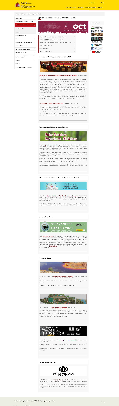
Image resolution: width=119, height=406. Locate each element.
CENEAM (23, 14)
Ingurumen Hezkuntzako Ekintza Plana (24, 21)
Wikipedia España (58, 380)
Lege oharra (51, 401)
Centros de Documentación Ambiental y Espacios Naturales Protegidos (58, 75)
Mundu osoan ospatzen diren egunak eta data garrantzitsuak (25, 56)
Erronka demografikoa (90, 7)
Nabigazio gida (42, 401)
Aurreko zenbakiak (20, 28)
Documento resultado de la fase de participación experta (62, 196)
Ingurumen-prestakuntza (21, 35)
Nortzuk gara (19, 18)
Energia (74, 7)
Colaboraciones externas (46, 51)
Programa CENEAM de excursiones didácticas (51, 39)
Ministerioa (68, 7)
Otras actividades (44, 48)
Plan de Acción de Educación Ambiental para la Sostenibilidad (55, 42)
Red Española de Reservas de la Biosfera (70, 340)
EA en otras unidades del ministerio (23, 67)
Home (17, 14)
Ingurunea (80, 7)
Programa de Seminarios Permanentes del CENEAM (53, 37)
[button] (83, 7)
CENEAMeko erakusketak (21, 52)
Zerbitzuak (99, 7)
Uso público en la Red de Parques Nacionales (51, 103)
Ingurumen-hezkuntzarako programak (24, 42)
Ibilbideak (18, 60)
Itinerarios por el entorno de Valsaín (49, 145)
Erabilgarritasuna (25, 401)
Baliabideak (18, 39)
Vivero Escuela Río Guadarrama (59, 307)
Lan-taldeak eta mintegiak (21, 45)
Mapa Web (34, 401)
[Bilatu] (101, 3)
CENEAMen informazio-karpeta (34, 14)
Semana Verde (53, 245)
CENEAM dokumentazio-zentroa (23, 49)
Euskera (92, 2)
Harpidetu (18, 32)
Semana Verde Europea (46, 45)
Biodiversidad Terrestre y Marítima (63, 276)
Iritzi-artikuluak (19, 64)
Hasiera (16, 401)
